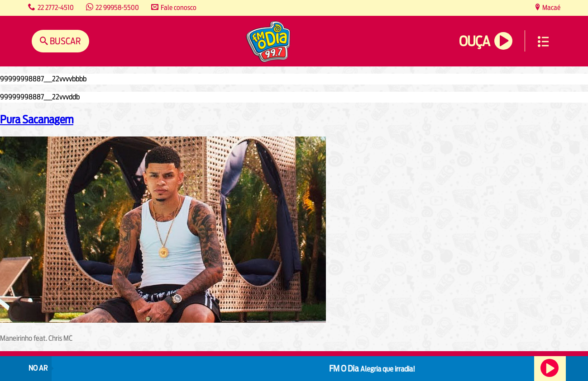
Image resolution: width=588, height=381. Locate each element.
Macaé (550, 7)
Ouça (474, 41)
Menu (543, 41)
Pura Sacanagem (36, 119)
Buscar (64, 41)
